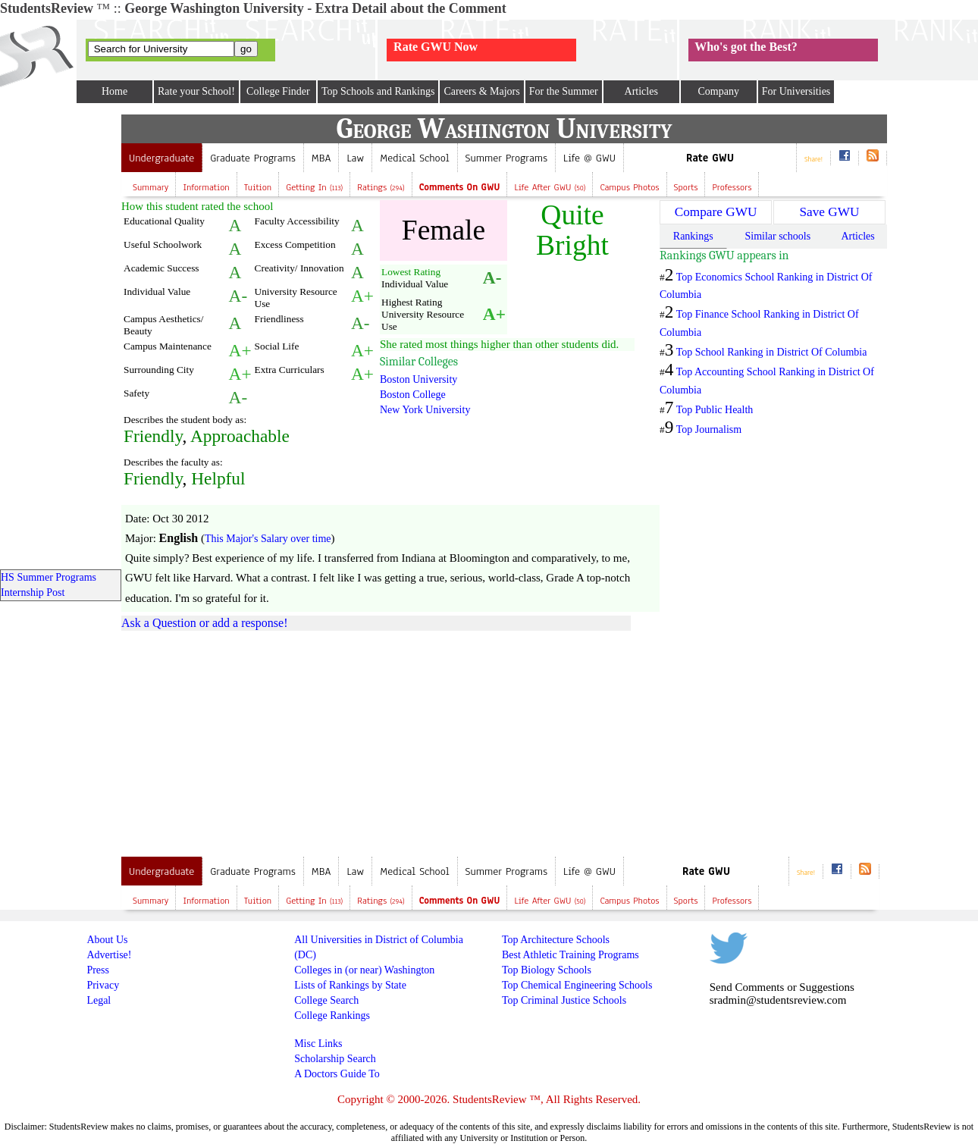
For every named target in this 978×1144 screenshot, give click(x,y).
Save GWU (829, 212)
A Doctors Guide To (337, 1074)
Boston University (418, 379)
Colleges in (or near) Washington (364, 970)
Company (717, 91)
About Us (106, 939)
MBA (321, 158)
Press (97, 970)
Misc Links (318, 1043)
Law (355, 158)
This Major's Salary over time (268, 538)
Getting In (314, 187)
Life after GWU (549, 187)
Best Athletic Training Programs (570, 955)
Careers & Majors (481, 91)
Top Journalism (709, 429)
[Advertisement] (248, 741)
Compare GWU (716, 212)
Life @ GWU (589, 158)
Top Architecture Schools (556, 939)
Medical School (414, 158)
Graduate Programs (253, 158)
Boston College (413, 394)
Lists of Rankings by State (350, 985)
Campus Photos (629, 187)
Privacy (102, 985)
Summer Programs (506, 158)
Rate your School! (196, 91)
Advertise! (108, 955)
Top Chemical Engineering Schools (577, 985)
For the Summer (563, 91)
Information (206, 187)
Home (114, 91)
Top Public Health (715, 409)
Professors (731, 187)
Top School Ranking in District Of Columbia (771, 352)
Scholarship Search (335, 1058)
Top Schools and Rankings (378, 91)
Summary (150, 187)
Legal (98, 1000)
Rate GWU (710, 158)
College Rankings (332, 1015)
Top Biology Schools (546, 970)
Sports (686, 187)
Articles (641, 91)
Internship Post (32, 592)
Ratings (381, 187)
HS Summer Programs (48, 577)
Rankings (693, 236)
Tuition (258, 187)
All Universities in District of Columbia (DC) (378, 947)
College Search (326, 1000)
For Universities (796, 91)
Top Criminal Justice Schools (564, 1000)
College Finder (278, 91)
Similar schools (777, 236)
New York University (425, 409)
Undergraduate (161, 158)
